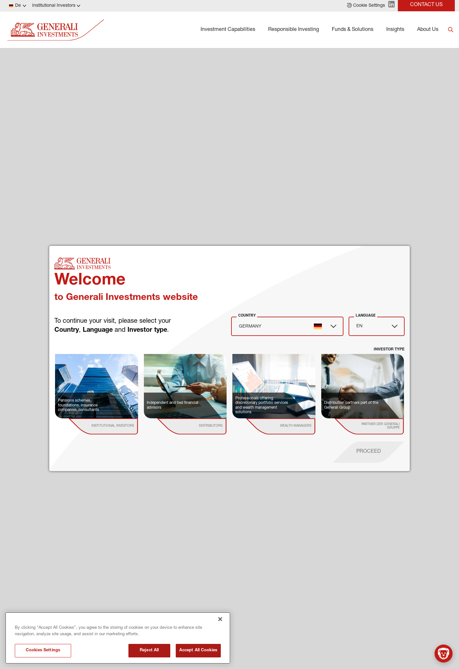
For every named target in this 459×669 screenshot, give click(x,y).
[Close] (220, 619)
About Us (427, 30)
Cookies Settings (43, 650)
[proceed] (368, 452)
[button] (366, 6)
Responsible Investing (293, 30)
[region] (117, 638)
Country (247, 315)
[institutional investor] (112, 426)
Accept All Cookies (198, 650)
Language (366, 315)
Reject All (149, 650)
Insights (395, 30)
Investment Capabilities (228, 30)
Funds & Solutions (352, 30)
